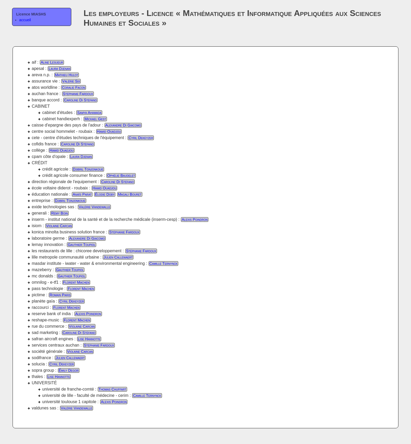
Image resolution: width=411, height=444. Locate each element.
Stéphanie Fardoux (78, 94)
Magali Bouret (130, 194)
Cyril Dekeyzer (140, 138)
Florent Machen (76, 282)
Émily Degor (69, 370)
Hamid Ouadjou (109, 131)
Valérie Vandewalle (94, 207)
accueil (25, 20)
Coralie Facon (73, 87)
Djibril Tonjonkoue (88, 169)
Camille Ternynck (163, 263)
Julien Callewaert (118, 257)
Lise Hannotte (89, 339)
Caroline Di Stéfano (80, 100)
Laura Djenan (59, 69)
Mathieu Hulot (66, 75)
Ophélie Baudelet (121, 175)
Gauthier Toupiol (81, 245)
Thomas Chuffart (112, 389)
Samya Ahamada (89, 113)
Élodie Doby (105, 194)
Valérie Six (71, 81)
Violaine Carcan (59, 226)
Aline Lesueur (52, 62)
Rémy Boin (59, 213)
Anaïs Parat (82, 194)
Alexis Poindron (195, 219)
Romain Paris (60, 295)
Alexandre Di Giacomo (123, 125)
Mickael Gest (95, 119)
